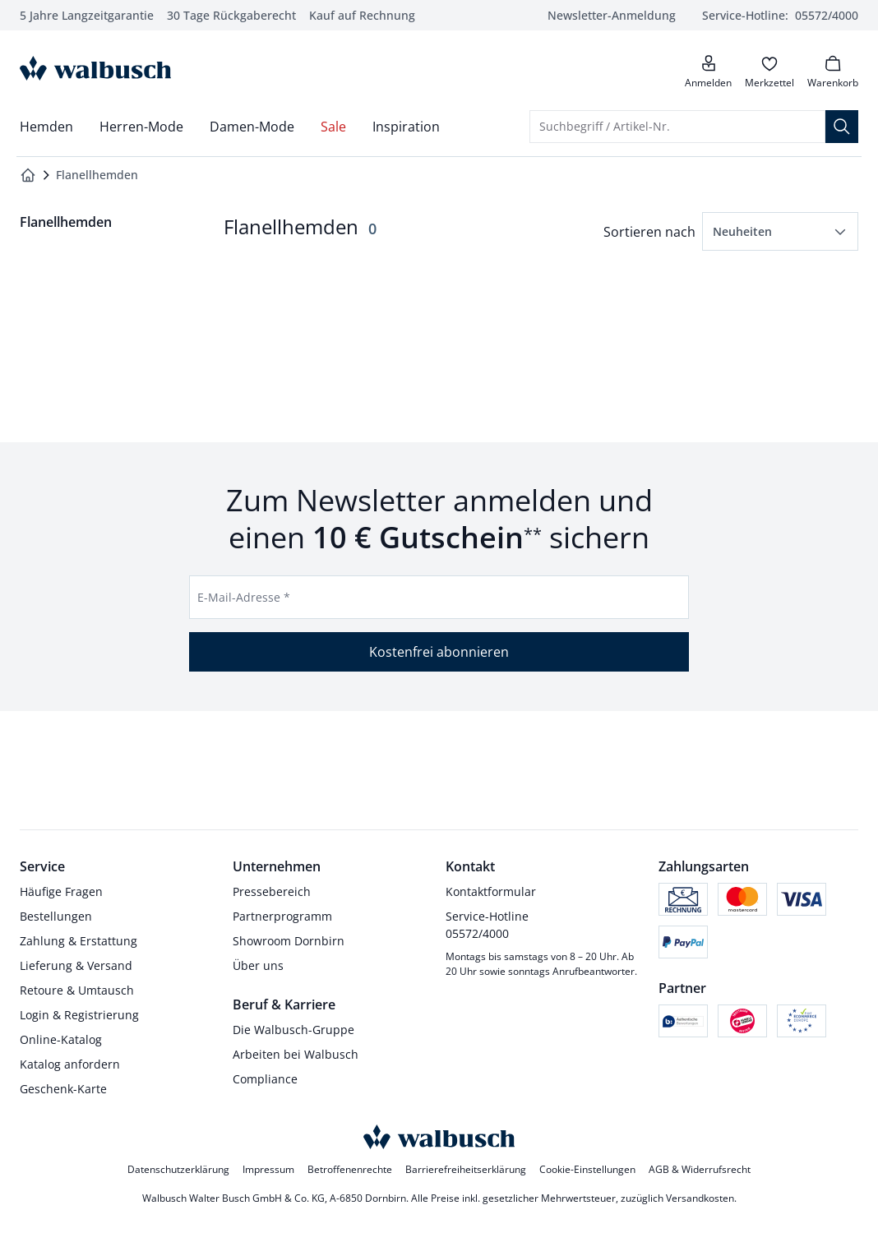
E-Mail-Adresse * (243, 597)
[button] (780, 231)
